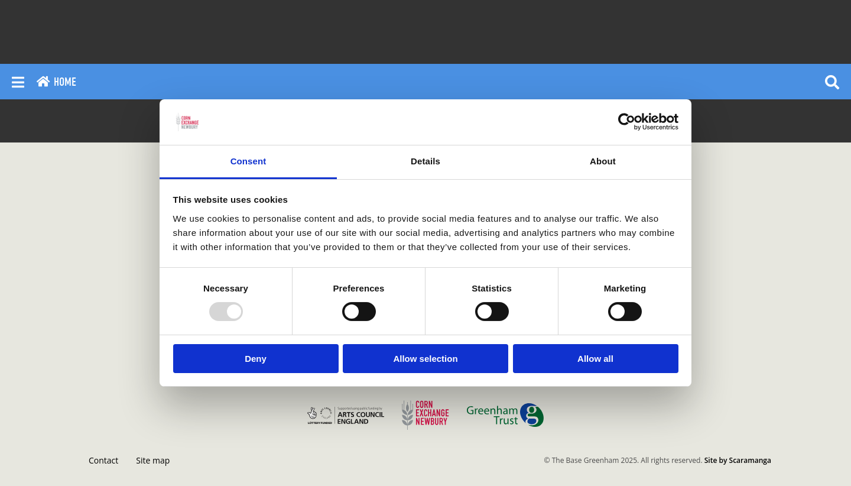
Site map (153, 460)
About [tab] (603, 161)
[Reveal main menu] (18, 81)
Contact (103, 460)
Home (56, 82)
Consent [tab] (248, 161)
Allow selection (425, 359)
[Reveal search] (832, 81)
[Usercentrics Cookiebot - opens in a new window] (626, 122)
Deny (256, 359)
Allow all (595, 359)
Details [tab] (425, 161)
